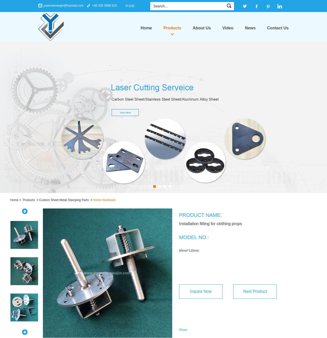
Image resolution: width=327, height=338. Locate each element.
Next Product (255, 291)
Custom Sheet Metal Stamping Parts (64, 200)
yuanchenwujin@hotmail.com (63, 5)
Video (227, 28)
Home (146, 28)
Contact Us (278, 28)
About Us (202, 28)
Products (172, 28)
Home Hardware (104, 200)
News (250, 28)
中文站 (130, 6)
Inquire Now (201, 291)
